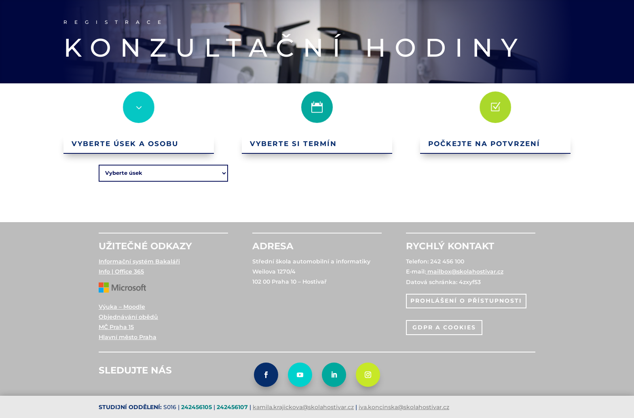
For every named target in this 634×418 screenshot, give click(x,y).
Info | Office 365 (121, 271)
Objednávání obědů (128, 316)
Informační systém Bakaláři (139, 261)
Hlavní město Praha (127, 337)
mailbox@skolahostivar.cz (465, 271)
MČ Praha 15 (116, 327)
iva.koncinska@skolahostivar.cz (404, 407)
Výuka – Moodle (122, 306)
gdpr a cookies (444, 327)
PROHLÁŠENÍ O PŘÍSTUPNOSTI (466, 300)
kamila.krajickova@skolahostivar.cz (303, 407)
